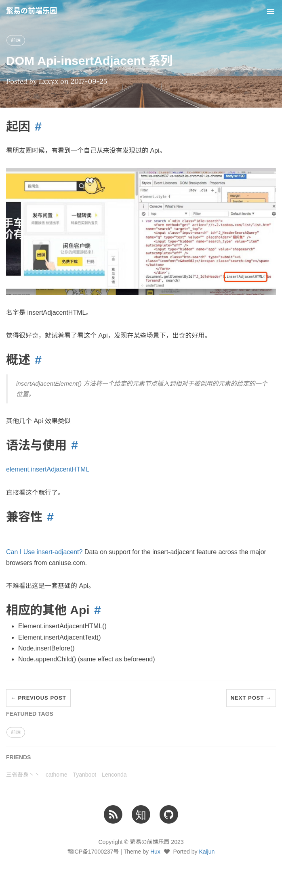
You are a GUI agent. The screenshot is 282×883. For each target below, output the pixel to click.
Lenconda (114, 774)
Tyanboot (84, 774)
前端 (16, 40)
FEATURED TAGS (29, 714)
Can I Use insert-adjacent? (44, 551)
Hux (155, 851)
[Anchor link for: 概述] (36, 359)
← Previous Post (38, 698)
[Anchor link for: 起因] (36, 126)
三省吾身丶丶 (23, 774)
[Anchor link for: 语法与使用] (72, 445)
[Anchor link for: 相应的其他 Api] (95, 610)
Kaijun (207, 851)
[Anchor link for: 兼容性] (48, 517)
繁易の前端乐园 (31, 11)
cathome (56, 774)
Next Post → (251, 698)
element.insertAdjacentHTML (47, 469)
